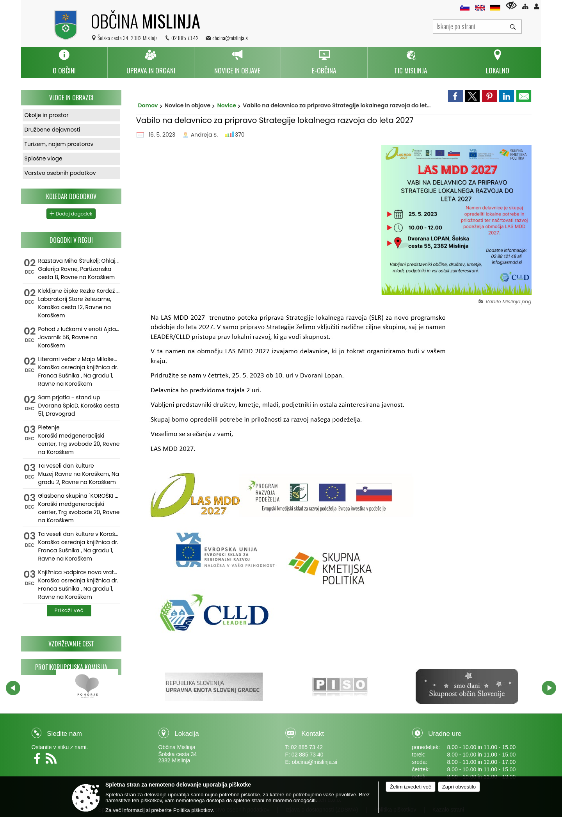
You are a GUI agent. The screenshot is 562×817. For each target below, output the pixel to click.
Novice (226, 105)
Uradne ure (444, 733)
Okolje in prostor (47, 115)
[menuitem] (64, 62)
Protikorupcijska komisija (71, 667)
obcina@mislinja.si (230, 38)
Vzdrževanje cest (71, 643)
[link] (455, 96)
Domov (148, 105)
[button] (13, 688)
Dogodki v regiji (71, 240)
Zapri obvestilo (459, 787)
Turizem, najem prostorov (59, 144)
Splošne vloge (43, 158)
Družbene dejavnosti (52, 129)
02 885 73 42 (185, 38)
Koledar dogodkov (71, 196)
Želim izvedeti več (410, 787)
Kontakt (312, 733)
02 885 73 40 (308, 754)
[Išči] (512, 26)
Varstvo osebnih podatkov (60, 173)
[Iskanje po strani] (468, 25)
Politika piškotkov (193, 810)
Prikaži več (69, 610)
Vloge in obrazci (71, 97)
